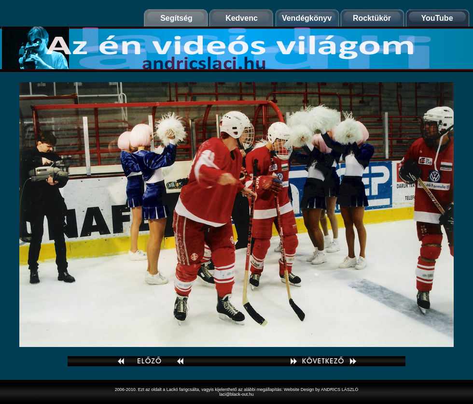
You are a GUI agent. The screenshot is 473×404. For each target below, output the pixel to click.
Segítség (176, 18)
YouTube (437, 18)
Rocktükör (372, 18)
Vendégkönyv (307, 18)
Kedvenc (241, 18)
